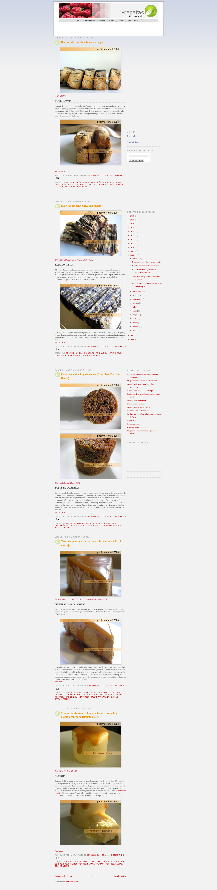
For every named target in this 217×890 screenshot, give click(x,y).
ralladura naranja (100, 697)
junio (135, 311)
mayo (135, 315)
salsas (114, 697)
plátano (101, 864)
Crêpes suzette (133, 427)
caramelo (106, 692)
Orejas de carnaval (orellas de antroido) (142, 381)
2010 (132, 247)
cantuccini (60, 184)
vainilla (86, 186)
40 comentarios (118, 855)
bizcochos (98, 523)
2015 (132, 227)
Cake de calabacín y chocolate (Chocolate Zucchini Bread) (90, 376)
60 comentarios (118, 686)
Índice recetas (133, 20)
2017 (132, 220)
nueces (119, 184)
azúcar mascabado (86, 182)
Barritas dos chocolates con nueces (81, 205)
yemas (66, 527)
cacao (107, 523)
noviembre (137, 291)
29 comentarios (118, 516)
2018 (132, 216)
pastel (58, 527)
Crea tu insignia (133, 142)
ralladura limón (72, 186)
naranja (91, 864)
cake (114, 523)
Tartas (121, 20)
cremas (58, 695)
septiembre (137, 299)
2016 (132, 224)
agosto (135, 303)
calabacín (60, 525)
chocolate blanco (88, 184)
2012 (132, 239)
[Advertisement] (90, 29)
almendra (71, 182)
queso (86, 697)
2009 (132, 251)
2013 (132, 235)
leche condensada (64, 355)
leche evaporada (100, 695)
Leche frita (131, 420)
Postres (111, 20)
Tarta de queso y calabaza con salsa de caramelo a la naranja (91, 543)
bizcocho (87, 523)
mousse (82, 864)
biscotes (117, 182)
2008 (132, 255)
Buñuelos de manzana (136, 404)
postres (59, 186)
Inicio (93, 876)
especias (68, 695)
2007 (132, 335)
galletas (103, 184)
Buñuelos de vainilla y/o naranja (140, 390)
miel (112, 695)
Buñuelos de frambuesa (136, 400)
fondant (100, 353)
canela (79, 353)
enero (135, 330)
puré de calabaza (73, 697)
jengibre (107, 525)
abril (135, 319)
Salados (102, 20)
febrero (136, 326)
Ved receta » (60, 171)
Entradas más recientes (64, 876)
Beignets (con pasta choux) (138, 411)
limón (111, 184)
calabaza (87, 692)
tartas (58, 699)
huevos (119, 353)
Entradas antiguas (120, 876)
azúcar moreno (104, 182)
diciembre (137, 258)
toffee (66, 699)
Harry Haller (131, 136)
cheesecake (118, 692)
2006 (132, 339)
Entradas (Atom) (72, 882)
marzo (135, 322)
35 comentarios (118, 346)
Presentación (90, 20)
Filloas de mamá (133, 424)
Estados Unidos (86, 525)
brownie (70, 353)
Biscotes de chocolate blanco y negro (82, 42)
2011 (132, 243)
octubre (136, 295)
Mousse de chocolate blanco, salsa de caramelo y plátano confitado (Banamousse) (89, 715)
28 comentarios (118, 175)
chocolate (72, 184)
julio (135, 307)
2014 (132, 231)
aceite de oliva (73, 523)
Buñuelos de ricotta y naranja (138, 407)
